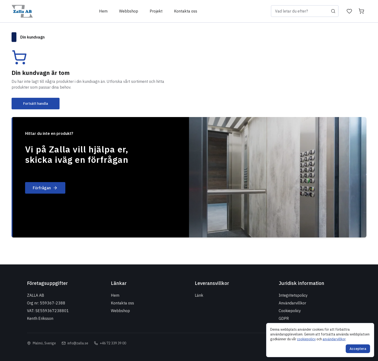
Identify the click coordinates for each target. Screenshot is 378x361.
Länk (199, 295)
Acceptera (358, 349)
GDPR (284, 318)
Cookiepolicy (290, 310)
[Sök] (333, 11)
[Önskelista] (349, 11)
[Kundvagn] (361, 11)
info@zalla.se (78, 343)
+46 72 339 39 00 (113, 343)
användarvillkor (334, 339)
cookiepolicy (306, 339)
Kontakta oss (185, 11)
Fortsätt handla (35, 103)
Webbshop (128, 11)
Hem (103, 11)
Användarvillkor (292, 303)
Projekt (156, 11)
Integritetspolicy (293, 295)
